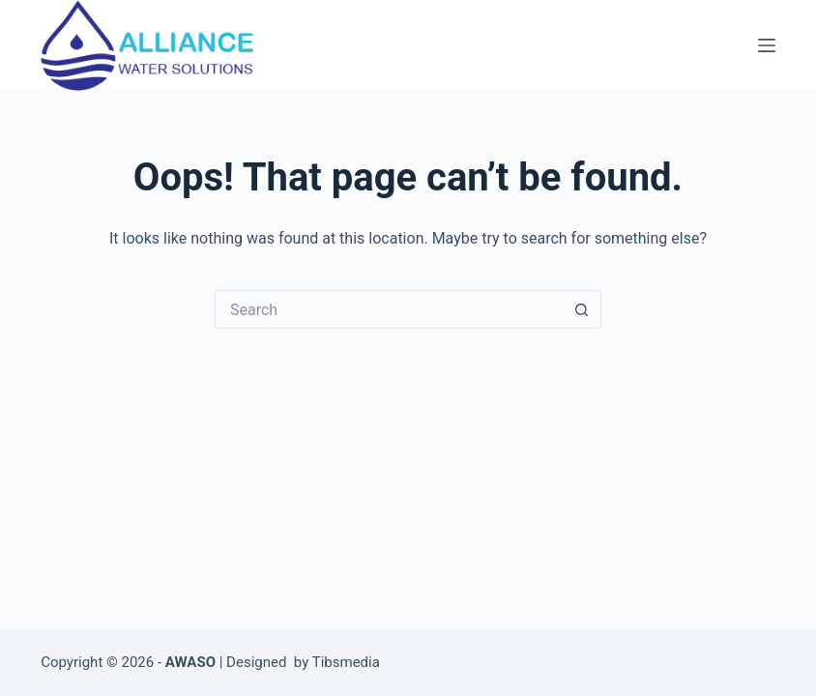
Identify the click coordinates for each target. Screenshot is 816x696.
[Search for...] (389, 309)
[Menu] (766, 45)
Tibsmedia (346, 662)
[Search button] (582, 309)
